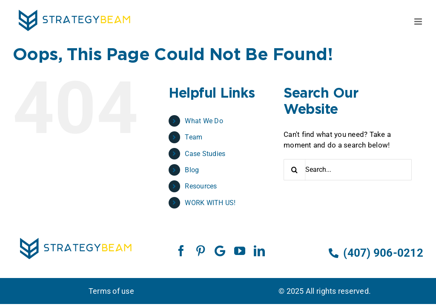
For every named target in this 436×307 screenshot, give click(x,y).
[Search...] (348, 169)
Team (193, 137)
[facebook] (180, 250)
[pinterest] (200, 250)
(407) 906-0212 (376, 252)
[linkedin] (259, 250)
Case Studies (205, 154)
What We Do (204, 121)
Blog (192, 170)
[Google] (220, 250)
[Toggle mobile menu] (418, 21)
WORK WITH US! (210, 203)
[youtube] (239, 250)
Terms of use (111, 291)
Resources (201, 186)
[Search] (294, 169)
